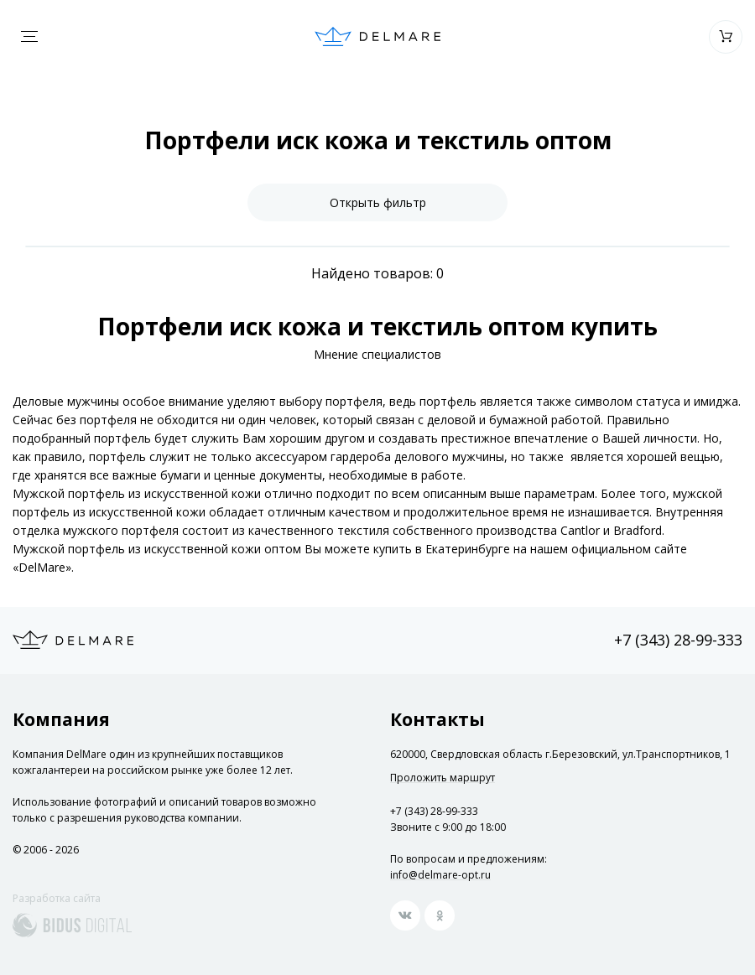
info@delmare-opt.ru (440, 875)
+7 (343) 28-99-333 (678, 640)
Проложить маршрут (442, 778)
